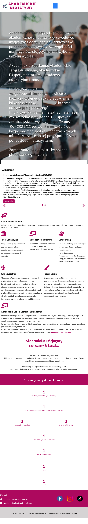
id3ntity (74, 519)
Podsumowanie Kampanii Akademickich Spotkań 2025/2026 (27, 177)
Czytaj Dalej (9, 203)
